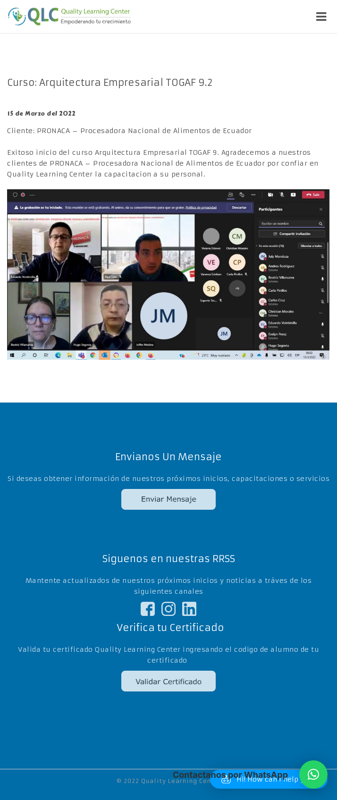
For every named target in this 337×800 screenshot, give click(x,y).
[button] (313, 774)
